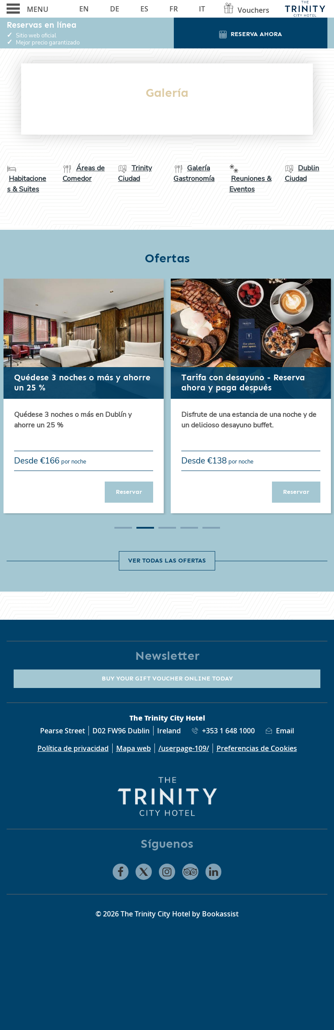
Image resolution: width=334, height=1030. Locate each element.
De (114, 9)
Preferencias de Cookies (257, 748)
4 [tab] (189, 527)
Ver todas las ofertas (167, 560)
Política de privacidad (73, 748)
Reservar (134, 491)
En (84, 9)
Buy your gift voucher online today (167, 678)
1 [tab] (123, 527)
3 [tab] (167, 527)
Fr (173, 9)
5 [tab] (211, 527)
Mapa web (133, 748)
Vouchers (246, 10)
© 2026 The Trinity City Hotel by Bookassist (167, 914)
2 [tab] (145, 527)
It (202, 9)
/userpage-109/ (183, 748)
